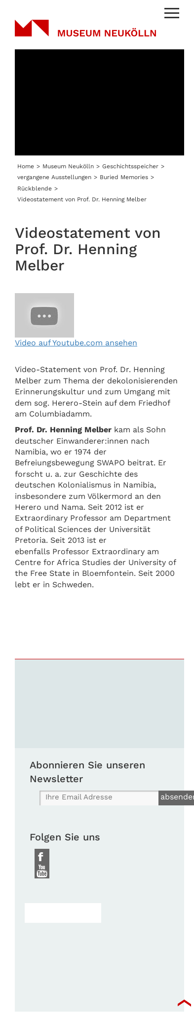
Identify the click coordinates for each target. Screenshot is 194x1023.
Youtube (42, 871)
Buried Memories (124, 177)
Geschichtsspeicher (130, 166)
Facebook (42, 856)
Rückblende (34, 188)
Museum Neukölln (85, 34)
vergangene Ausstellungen (54, 177)
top (184, 1003)
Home (25, 166)
